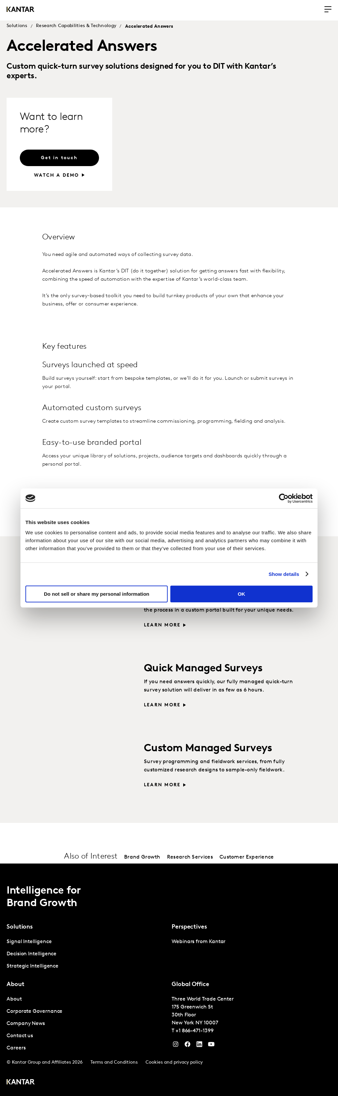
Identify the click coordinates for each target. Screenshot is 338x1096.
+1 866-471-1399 (195, 1031)
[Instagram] (176, 1045)
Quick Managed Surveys (203, 668)
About (14, 999)
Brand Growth (142, 857)
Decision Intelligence (31, 954)
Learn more (162, 625)
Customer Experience (247, 857)
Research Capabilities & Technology (76, 25)
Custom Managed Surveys (208, 748)
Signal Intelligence (29, 941)
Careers (16, 1048)
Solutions (17, 25)
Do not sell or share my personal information (96, 594)
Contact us (20, 1036)
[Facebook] (187, 1045)
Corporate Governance (34, 1011)
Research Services (190, 857)
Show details (284, 574)
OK (241, 594)
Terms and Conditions (114, 1062)
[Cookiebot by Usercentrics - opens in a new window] (284, 498)
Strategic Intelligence (32, 966)
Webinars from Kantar (198, 941)
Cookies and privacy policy (174, 1062)
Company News (26, 1023)
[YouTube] (199, 1045)
